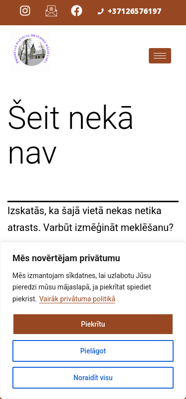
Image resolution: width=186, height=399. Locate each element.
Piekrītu (93, 324)
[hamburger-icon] (160, 55)
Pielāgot (93, 351)
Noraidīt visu (93, 378)
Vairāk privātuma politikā (77, 299)
